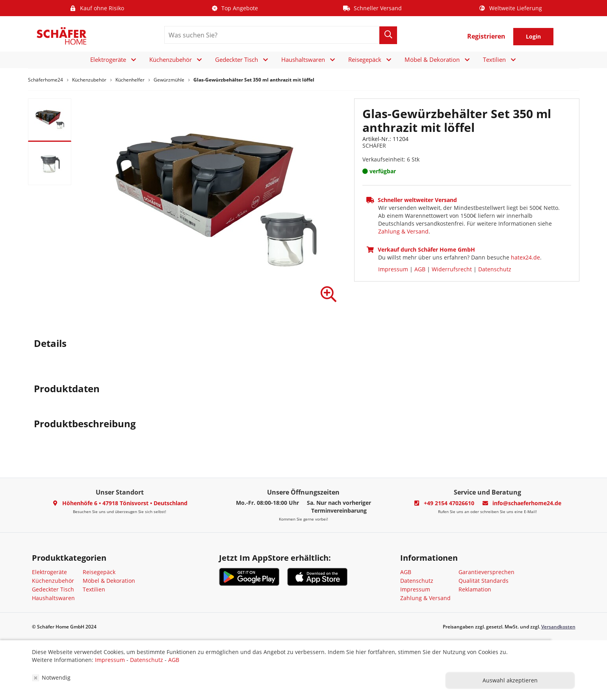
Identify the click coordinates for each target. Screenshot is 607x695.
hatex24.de (525, 257)
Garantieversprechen (486, 572)
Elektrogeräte (108, 59)
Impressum (393, 269)
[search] (271, 35)
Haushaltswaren (303, 59)
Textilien (494, 59)
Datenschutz (494, 269)
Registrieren (486, 36)
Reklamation (474, 589)
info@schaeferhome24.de (526, 503)
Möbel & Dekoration (432, 59)
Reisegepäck (364, 59)
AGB (419, 269)
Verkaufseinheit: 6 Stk (391, 159)
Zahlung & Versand (403, 231)
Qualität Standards (483, 580)
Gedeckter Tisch (236, 59)
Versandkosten (558, 626)
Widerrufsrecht (452, 269)
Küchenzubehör (170, 59)
